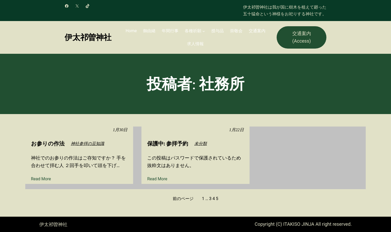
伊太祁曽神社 (88, 37)
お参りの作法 (48, 143)
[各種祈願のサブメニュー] (203, 31)
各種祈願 (193, 30)
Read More (41, 179)
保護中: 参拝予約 (167, 143)
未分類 (200, 143)
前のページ (183, 198)
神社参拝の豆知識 (87, 143)
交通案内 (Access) (301, 37)
